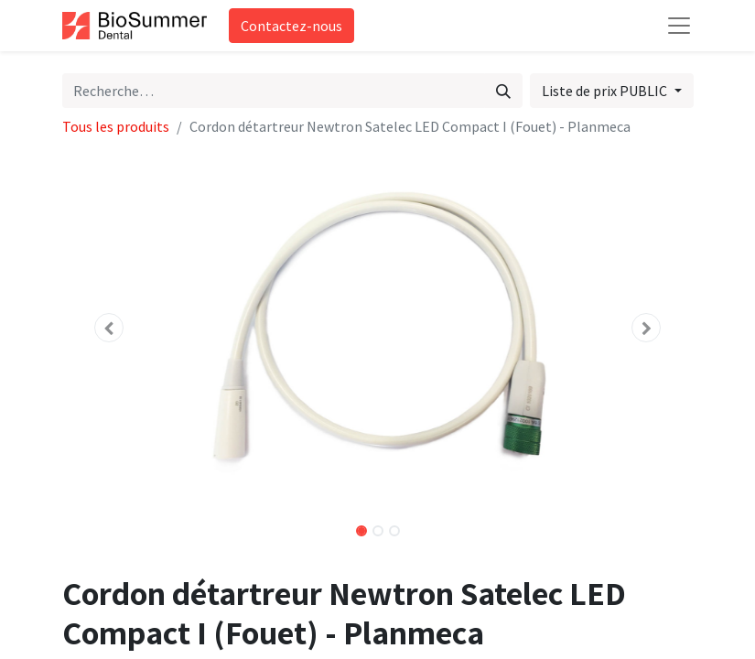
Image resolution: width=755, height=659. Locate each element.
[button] (109, 328)
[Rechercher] (503, 90)
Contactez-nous (291, 25)
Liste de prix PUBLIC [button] (606, 90)
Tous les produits (115, 126)
